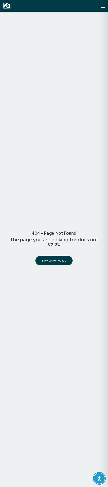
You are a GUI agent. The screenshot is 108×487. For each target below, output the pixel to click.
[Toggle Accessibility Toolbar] (99, 478)
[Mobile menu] (103, 6)
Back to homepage (54, 260)
